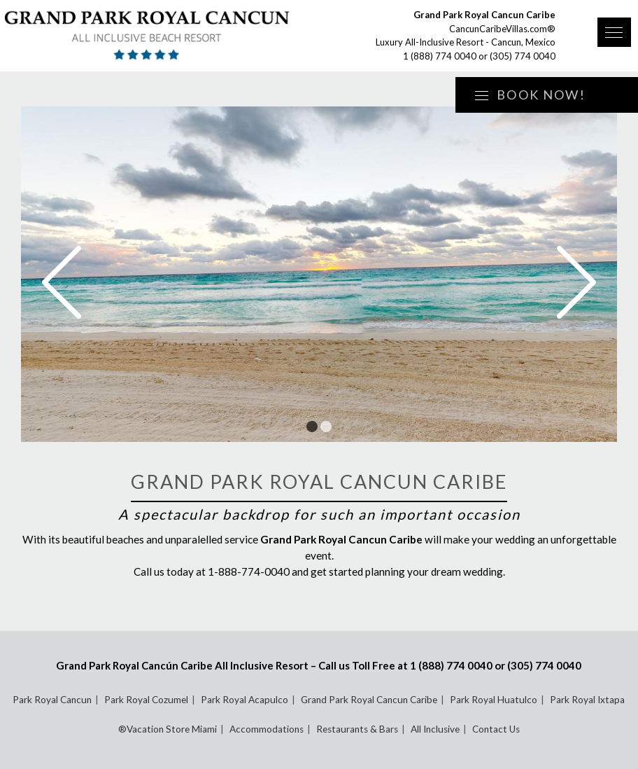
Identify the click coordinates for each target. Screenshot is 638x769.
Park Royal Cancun (52, 699)
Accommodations (266, 729)
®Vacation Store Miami (167, 729)
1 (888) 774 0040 (439, 56)
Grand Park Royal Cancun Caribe (369, 699)
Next (576, 282)
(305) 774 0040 (522, 56)
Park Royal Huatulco (493, 699)
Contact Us (496, 729)
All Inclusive (435, 729)
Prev (61, 282)
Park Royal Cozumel (146, 699)
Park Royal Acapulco (244, 699)
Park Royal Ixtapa (587, 699)
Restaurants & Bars (357, 729)
